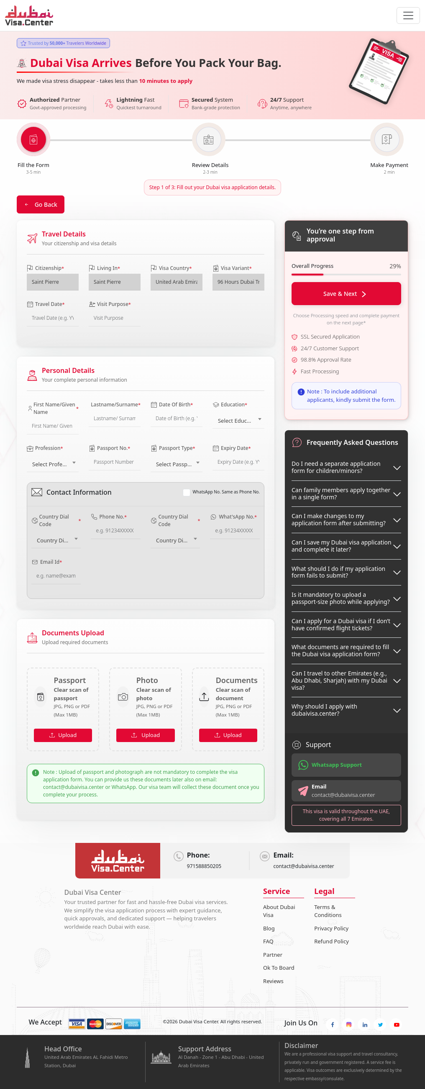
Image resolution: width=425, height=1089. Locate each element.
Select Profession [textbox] (54, 464)
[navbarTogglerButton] (408, 15)
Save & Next (344, 294)
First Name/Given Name (53, 408)
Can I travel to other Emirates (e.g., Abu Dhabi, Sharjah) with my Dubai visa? (339, 680)
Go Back (40, 204)
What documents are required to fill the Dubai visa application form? (340, 650)
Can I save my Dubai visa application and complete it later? (342, 545)
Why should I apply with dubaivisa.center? (324, 709)
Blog (269, 928)
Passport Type (173, 448)
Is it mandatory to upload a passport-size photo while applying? (341, 598)
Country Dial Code (56, 520)
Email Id (46, 561)
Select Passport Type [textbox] (178, 464)
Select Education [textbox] (239, 420)
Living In (104, 268)
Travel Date (46, 304)
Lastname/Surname (115, 404)
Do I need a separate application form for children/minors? (336, 467)
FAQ (268, 941)
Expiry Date (231, 448)
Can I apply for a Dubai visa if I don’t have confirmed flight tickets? (341, 624)
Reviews (273, 981)
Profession (45, 448)
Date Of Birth (172, 404)
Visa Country (171, 268)
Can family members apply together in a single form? (341, 493)
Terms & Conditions (328, 911)
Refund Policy (331, 941)
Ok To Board (278, 967)
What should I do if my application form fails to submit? (338, 572)
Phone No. (109, 516)
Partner (272, 954)
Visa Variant (232, 268)
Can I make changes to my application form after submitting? (339, 519)
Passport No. (109, 448)
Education (229, 404)
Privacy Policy (331, 928)
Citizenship (45, 268)
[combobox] (238, 419)
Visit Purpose (110, 304)
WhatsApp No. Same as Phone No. (226, 492)
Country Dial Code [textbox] (58, 540)
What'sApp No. (233, 516)
